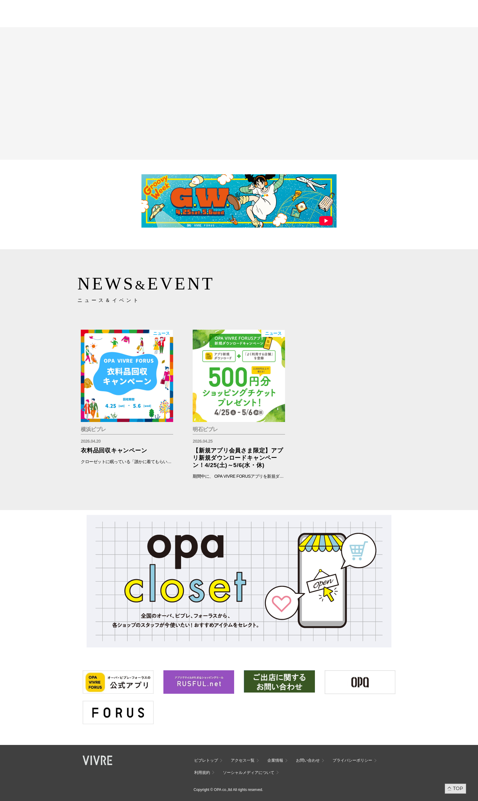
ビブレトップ (206, 760)
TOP (458, 788)
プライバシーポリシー (352, 760)
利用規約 (202, 772)
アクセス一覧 (243, 760)
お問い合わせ (308, 760)
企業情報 (275, 760)
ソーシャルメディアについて (248, 772)
